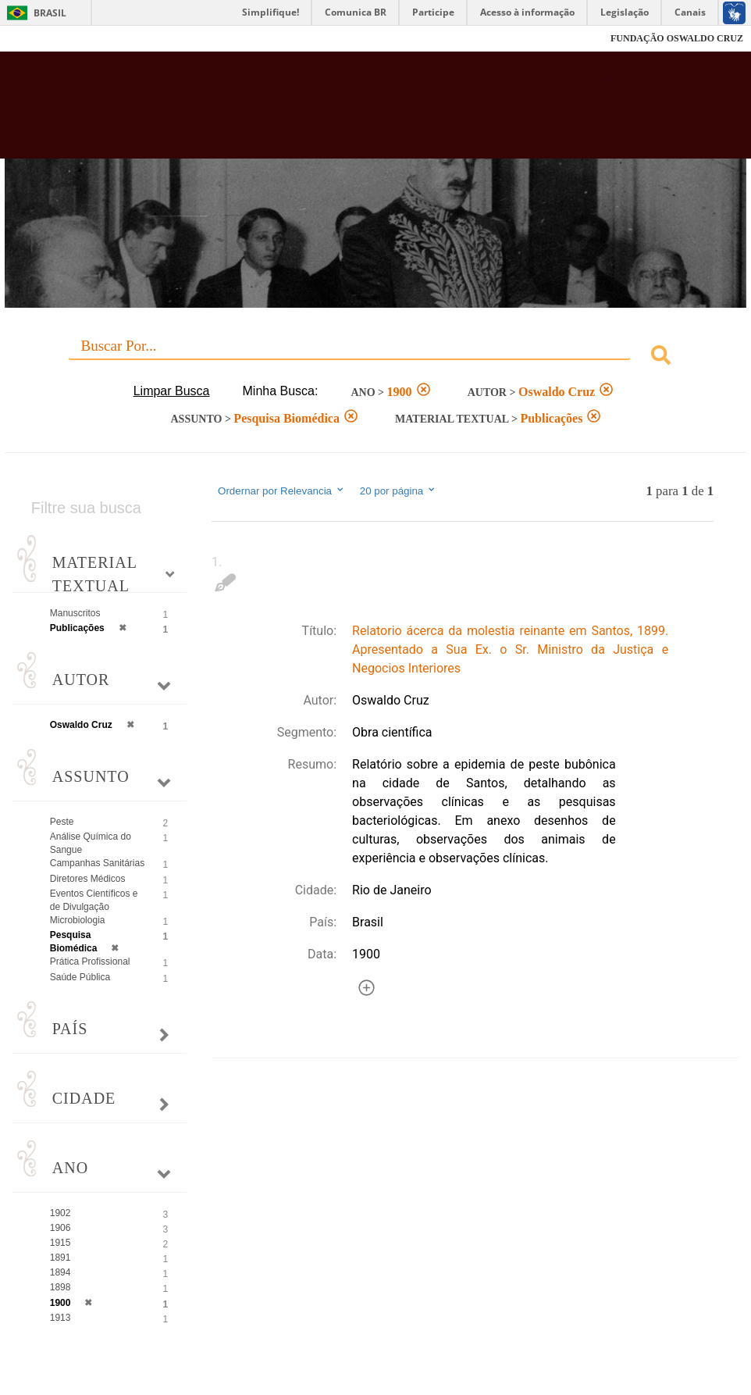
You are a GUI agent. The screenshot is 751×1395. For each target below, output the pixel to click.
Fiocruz (46, 39)
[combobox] (375, 357)
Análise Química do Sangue (90, 843)
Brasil (50, 13)
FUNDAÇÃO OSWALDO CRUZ (676, 38)
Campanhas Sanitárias (97, 863)
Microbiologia (77, 920)
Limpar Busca (171, 391)
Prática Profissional (90, 961)
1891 (60, 1257)
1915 (60, 1242)
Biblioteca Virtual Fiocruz (323, 111)
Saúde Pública (80, 977)
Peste (62, 821)
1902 (60, 1213)
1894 (60, 1272)
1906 (60, 1227)
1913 (60, 1317)
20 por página (398, 490)
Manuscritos (75, 613)
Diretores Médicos (88, 878)
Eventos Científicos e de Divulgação (94, 900)
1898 (60, 1287)
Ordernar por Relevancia (281, 490)
